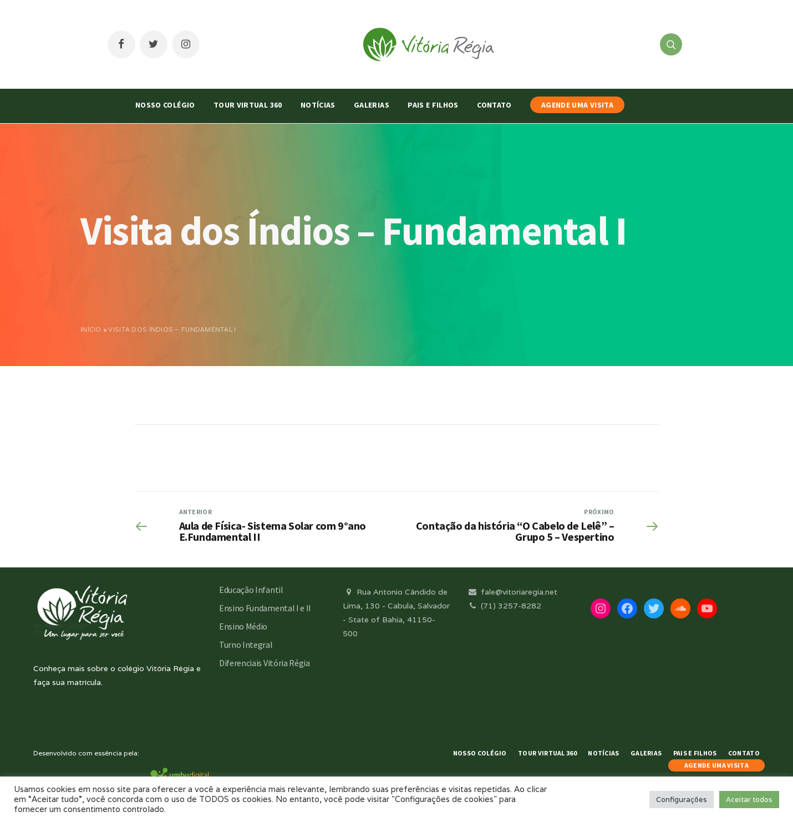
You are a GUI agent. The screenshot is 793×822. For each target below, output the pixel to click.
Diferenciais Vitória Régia (264, 662)
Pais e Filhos (433, 105)
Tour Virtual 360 (248, 105)
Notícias (318, 105)
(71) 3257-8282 (504, 606)
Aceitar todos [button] (749, 799)
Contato (494, 105)
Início (90, 329)
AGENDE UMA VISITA (577, 105)
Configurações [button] (681, 799)
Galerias (371, 105)
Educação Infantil (251, 589)
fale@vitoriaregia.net (512, 592)
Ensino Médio (243, 626)
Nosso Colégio (165, 105)
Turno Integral (246, 644)
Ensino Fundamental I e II (265, 607)
